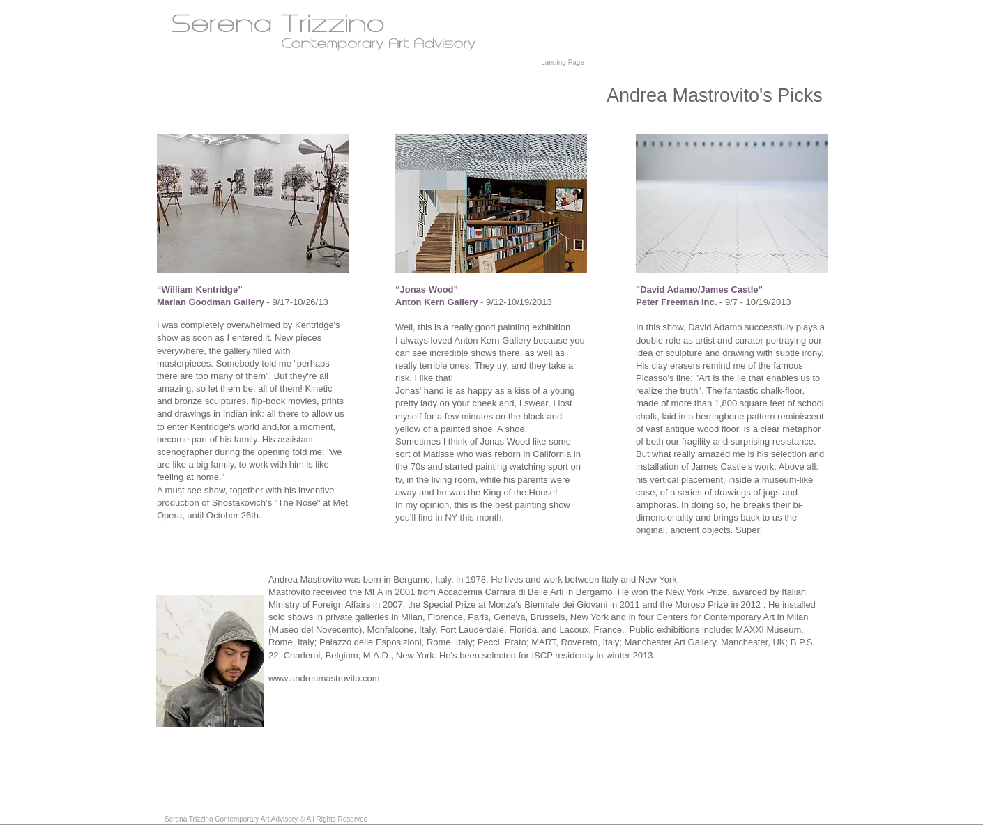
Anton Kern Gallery (436, 302)
